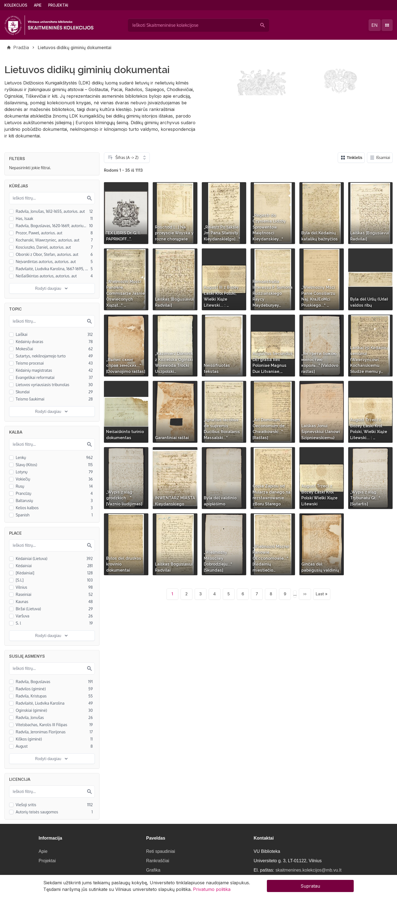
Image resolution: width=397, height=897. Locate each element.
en (374, 25)
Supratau (310, 887)
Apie (38, 5)
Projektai (58, 5)
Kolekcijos (15, 5)
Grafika (153, 870)
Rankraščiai (157, 860)
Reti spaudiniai (160, 851)
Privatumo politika (211, 890)
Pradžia (21, 47)
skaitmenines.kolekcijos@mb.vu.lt (308, 870)
